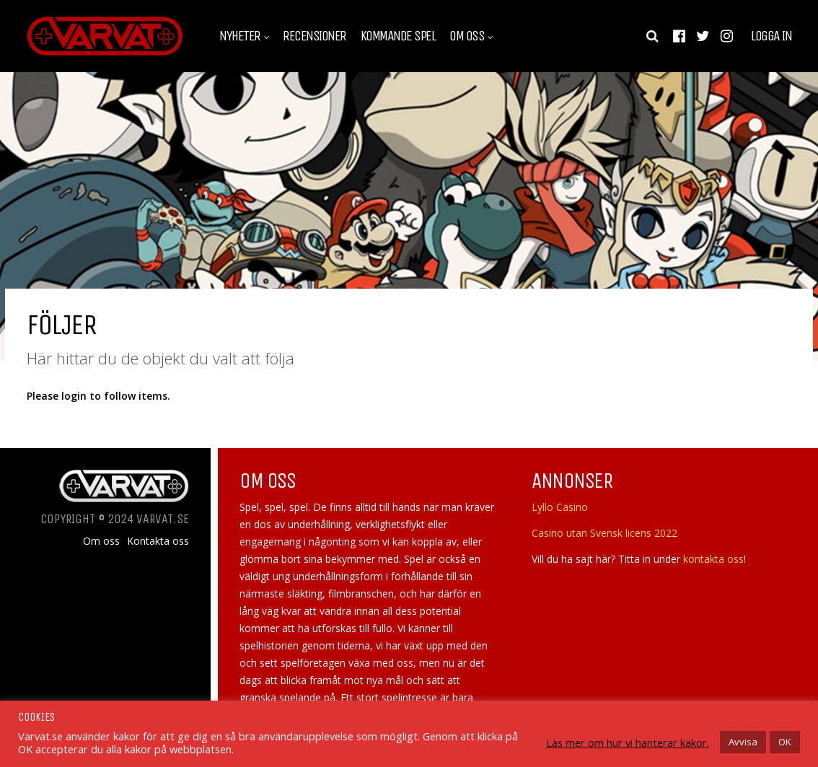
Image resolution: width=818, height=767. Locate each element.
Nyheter (239, 36)
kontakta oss (713, 559)
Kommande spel (398, 36)
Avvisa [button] (743, 741)
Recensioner (314, 36)
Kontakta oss (158, 541)
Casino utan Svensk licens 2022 (604, 533)
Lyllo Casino (560, 507)
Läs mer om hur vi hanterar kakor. (627, 742)
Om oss (466, 36)
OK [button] (784, 741)
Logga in (771, 36)
